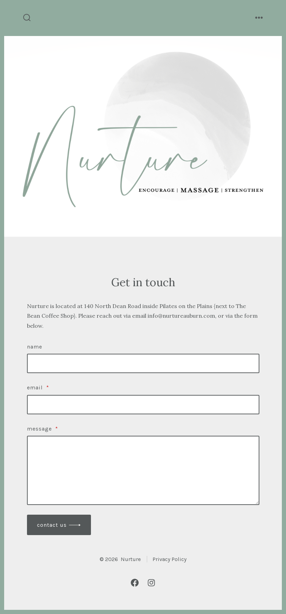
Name (34, 346)
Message (42, 428)
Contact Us (52, 525)
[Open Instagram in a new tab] (151, 582)
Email (38, 387)
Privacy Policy (169, 559)
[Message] (143, 470)
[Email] (143, 404)
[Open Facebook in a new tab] (134, 582)
